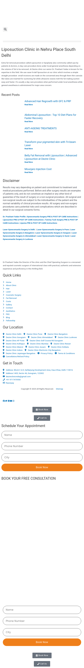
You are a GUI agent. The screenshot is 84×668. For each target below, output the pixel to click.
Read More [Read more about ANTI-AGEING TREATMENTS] (29, 132)
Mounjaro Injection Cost (38, 169)
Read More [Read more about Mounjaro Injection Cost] (29, 172)
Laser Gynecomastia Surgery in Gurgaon (52, 233)
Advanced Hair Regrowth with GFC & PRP (48, 101)
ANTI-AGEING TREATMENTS (41, 128)
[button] (5, 29)
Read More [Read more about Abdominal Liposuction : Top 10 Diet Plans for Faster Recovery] (29, 122)
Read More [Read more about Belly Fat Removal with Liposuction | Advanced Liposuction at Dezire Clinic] (29, 162)
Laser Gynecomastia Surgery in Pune (53, 229)
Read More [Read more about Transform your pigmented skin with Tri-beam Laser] (29, 149)
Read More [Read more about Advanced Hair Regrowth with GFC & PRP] (29, 105)
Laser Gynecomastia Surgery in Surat (53, 236)
